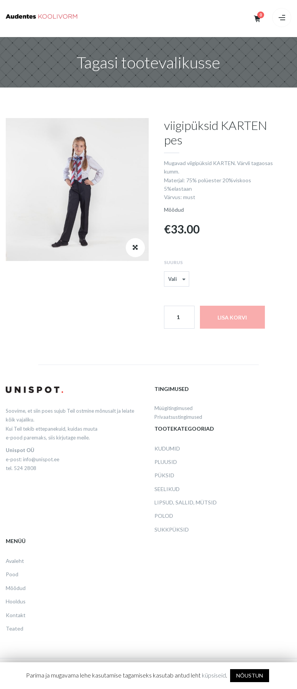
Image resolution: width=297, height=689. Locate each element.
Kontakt (16, 615)
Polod (163, 515)
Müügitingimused (173, 408)
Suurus (173, 262)
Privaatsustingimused (178, 417)
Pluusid (165, 462)
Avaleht (15, 561)
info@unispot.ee (41, 459)
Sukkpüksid (171, 529)
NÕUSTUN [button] (249, 675)
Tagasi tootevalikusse (148, 62)
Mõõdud (174, 209)
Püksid (164, 475)
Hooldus (16, 601)
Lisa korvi (232, 317)
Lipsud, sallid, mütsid (185, 502)
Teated (14, 628)
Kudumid (167, 448)
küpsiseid (214, 675)
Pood (12, 574)
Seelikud (167, 489)
